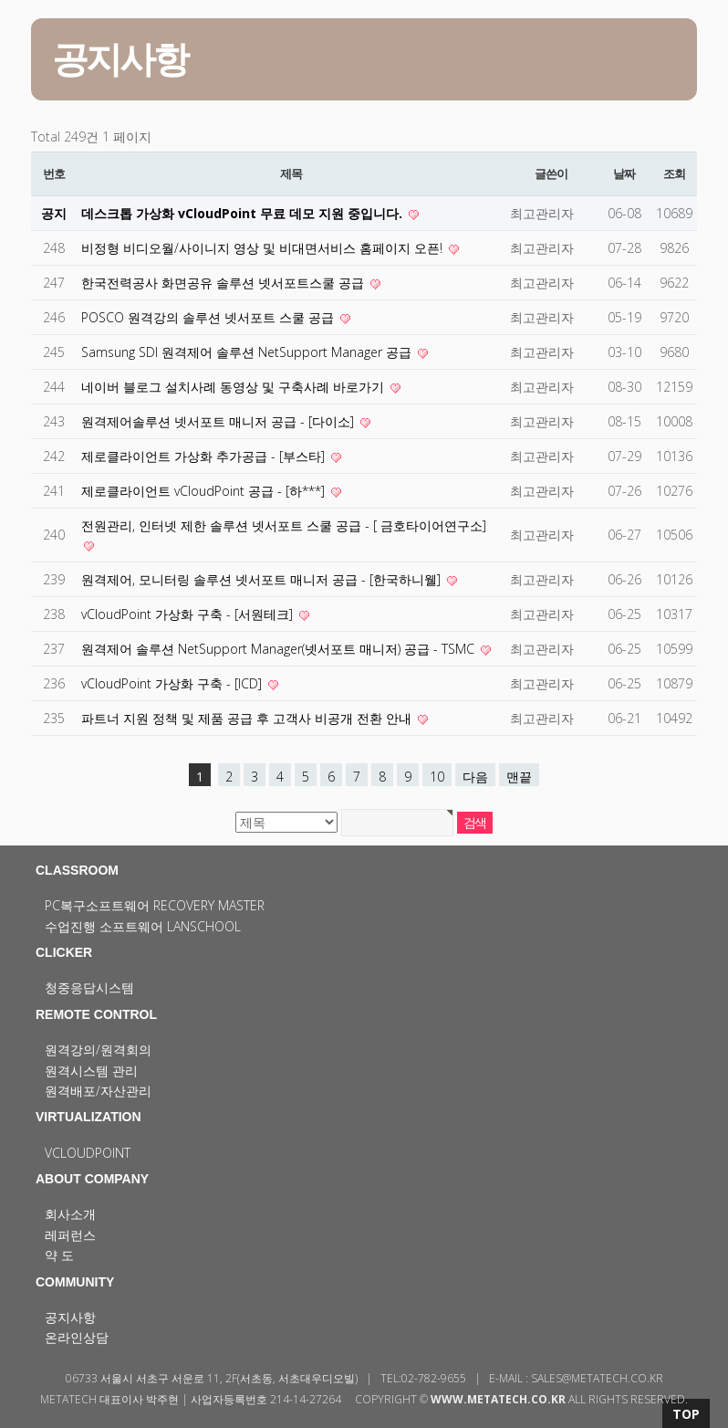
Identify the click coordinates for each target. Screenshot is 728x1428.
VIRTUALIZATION (88, 1116)
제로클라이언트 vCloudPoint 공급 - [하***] (204, 490)
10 (437, 776)
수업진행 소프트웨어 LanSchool (143, 926)
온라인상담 (77, 1337)
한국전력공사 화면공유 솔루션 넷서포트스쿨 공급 (224, 282)
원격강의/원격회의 (98, 1049)
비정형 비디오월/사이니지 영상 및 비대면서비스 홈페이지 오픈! (263, 248)
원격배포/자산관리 (98, 1090)
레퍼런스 (70, 1235)
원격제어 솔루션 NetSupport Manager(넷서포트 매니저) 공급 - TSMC (279, 648)
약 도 (59, 1255)
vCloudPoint (87, 1152)
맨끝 (519, 776)
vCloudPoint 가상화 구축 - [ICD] (173, 683)
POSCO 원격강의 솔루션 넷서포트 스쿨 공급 (209, 317)
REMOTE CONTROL (96, 1014)
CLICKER (64, 952)
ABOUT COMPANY (92, 1178)
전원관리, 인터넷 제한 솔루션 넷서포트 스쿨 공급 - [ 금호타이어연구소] (283, 525)
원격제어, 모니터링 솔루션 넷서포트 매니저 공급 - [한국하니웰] (262, 579)
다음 (475, 776)
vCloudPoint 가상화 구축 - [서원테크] (188, 614)
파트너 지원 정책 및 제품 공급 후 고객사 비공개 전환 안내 (248, 718)
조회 (673, 173)
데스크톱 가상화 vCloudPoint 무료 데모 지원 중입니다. (243, 213)
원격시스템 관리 (91, 1070)
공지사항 (70, 1317)
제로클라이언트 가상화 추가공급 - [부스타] (204, 456)
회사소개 (70, 1214)
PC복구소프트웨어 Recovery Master (155, 905)
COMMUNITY (75, 1282)
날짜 (623, 173)
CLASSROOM (77, 870)
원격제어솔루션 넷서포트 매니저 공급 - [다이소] (219, 421)
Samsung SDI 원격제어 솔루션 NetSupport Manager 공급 (248, 352)
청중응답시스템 (89, 987)
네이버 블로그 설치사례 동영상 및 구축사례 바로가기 (234, 386)
